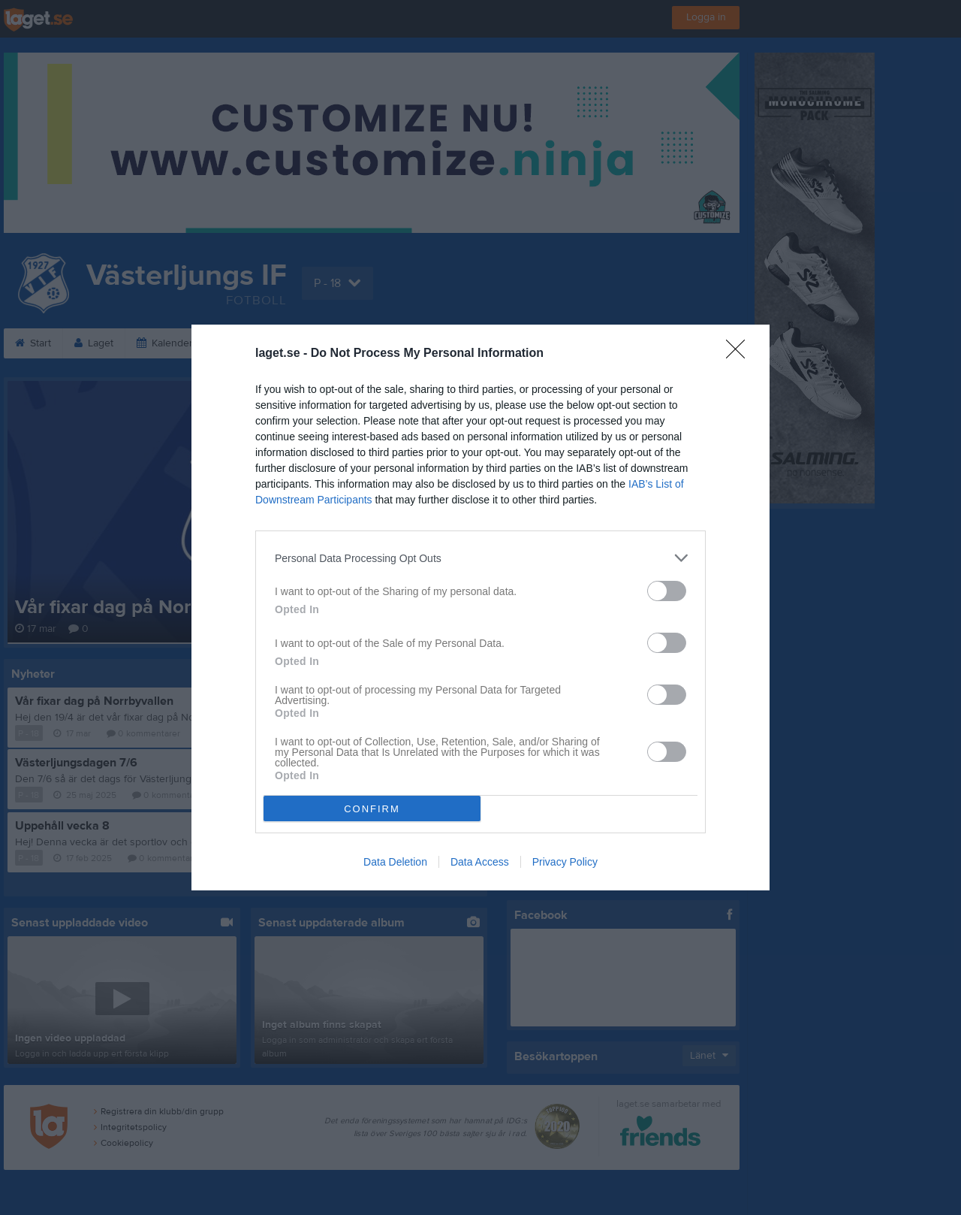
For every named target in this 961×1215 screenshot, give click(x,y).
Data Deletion (395, 862)
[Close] (740, 354)
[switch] (666, 591)
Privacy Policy (565, 862)
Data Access (479, 862)
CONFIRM (372, 809)
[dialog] (480, 607)
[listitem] (480, 558)
